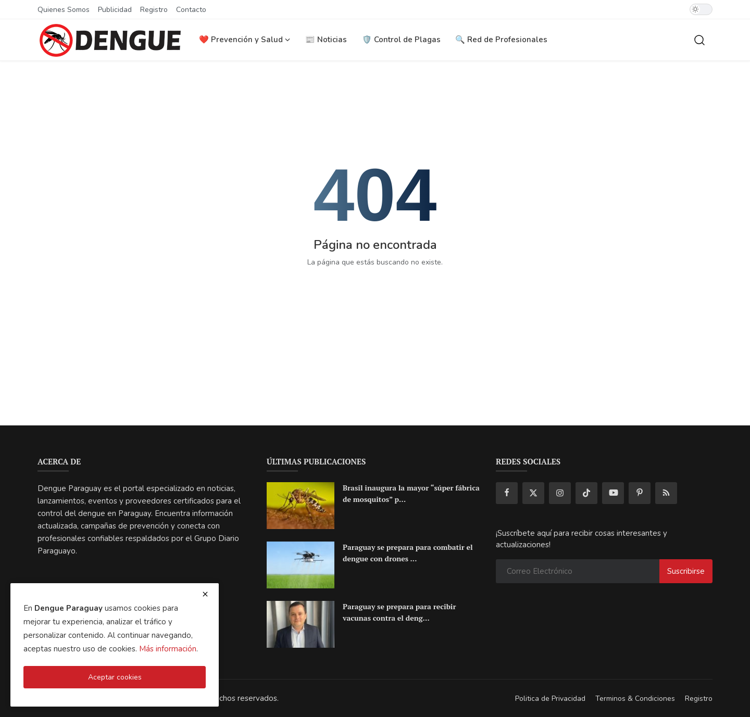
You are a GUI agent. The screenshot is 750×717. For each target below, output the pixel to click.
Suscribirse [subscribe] (686, 571)
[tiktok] (586, 493)
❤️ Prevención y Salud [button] (244, 39)
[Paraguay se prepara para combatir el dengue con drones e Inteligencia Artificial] (300, 565)
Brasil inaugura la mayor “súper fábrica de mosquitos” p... (411, 493)
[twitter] (533, 493)
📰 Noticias (326, 39)
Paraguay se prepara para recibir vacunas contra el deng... (399, 612)
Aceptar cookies (115, 677)
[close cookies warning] (205, 594)
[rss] (666, 493)
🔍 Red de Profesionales (501, 39)
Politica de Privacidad (550, 698)
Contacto (191, 10)
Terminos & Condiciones (635, 698)
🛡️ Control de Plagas (401, 39)
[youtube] (613, 493)
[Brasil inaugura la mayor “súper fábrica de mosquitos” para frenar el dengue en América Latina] (300, 505)
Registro (154, 10)
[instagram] (560, 493)
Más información (167, 649)
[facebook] (507, 493)
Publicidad (115, 10)
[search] (699, 40)
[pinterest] (640, 493)
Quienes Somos (64, 10)
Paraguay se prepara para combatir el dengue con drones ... (408, 552)
